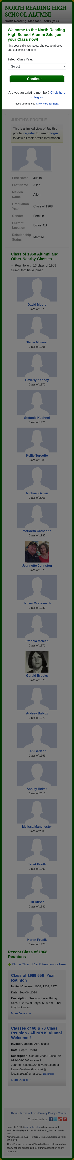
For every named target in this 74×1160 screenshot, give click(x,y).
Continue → (37, 79)
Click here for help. (47, 103)
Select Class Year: (20, 59)
